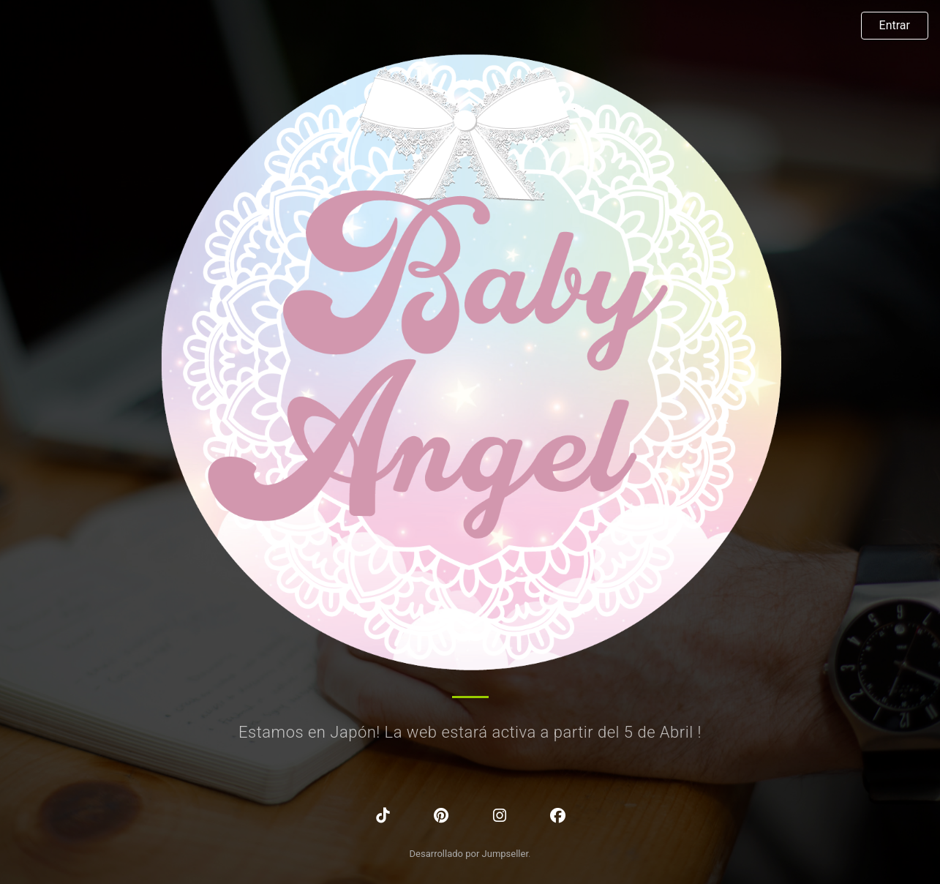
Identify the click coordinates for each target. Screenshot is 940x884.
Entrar (894, 25)
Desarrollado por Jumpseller (469, 853)
